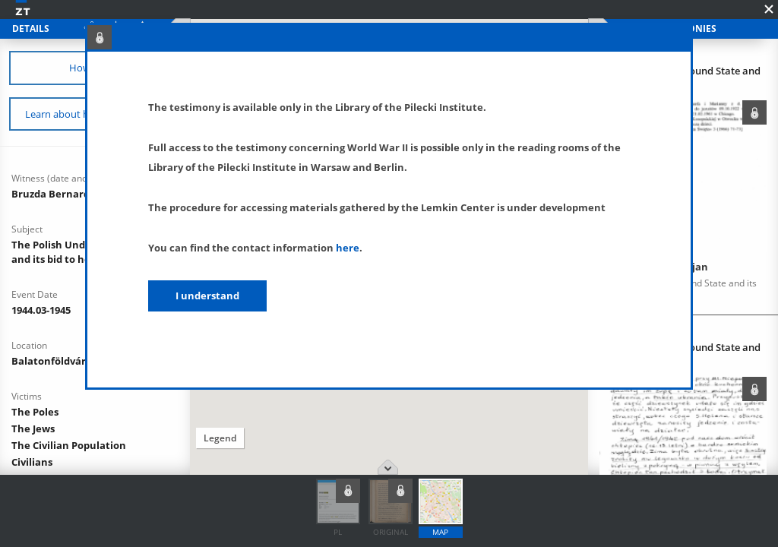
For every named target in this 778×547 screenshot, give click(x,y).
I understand (207, 295)
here (347, 248)
